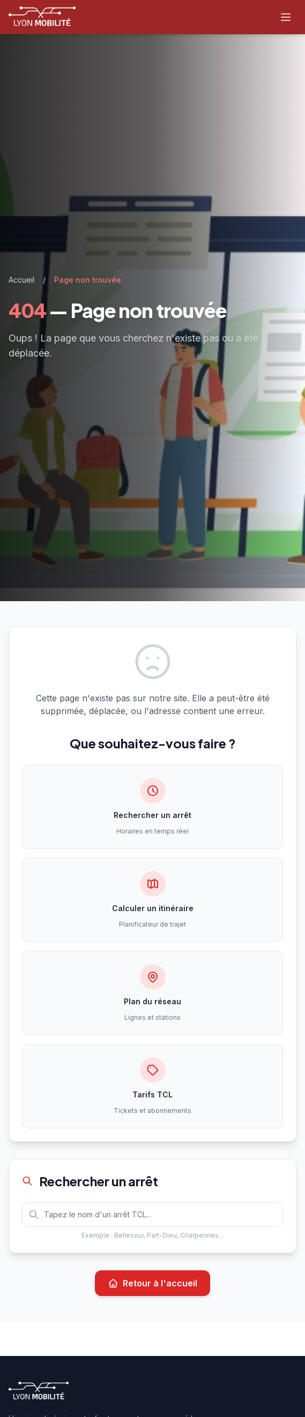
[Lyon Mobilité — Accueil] (42, 17)
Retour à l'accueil (152, 1283)
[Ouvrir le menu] (285, 17)
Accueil (21, 279)
